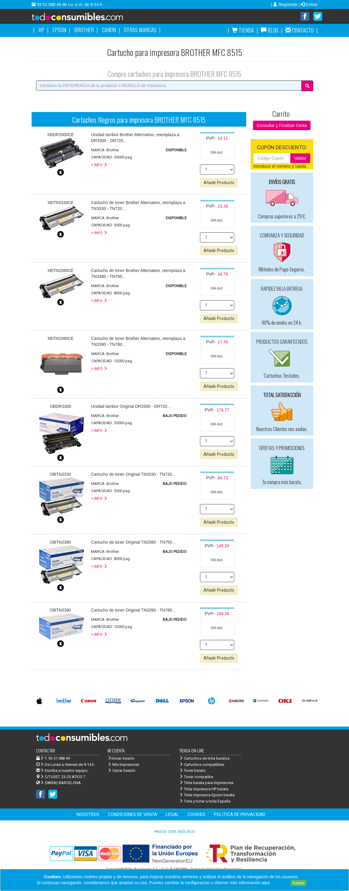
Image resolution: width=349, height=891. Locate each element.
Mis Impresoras (123, 765)
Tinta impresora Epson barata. (207, 795)
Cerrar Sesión (121, 771)
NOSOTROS (88, 814)
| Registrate (285, 4)
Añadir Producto (219, 183)
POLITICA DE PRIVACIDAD (239, 814)
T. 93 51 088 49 (57, 758)
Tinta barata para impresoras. (206, 783)
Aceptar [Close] (298, 883)
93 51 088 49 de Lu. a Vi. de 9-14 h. (69, 4)
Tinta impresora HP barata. (204, 789)
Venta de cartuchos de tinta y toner (87, 18)
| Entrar (308, 4)
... (131, 406)
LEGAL (172, 814)
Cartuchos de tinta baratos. (204, 758)
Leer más (280, 882)
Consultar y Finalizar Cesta (282, 125)
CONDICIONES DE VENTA (132, 814)
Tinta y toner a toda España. (205, 801)
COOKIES (196, 814)
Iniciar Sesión (121, 758)
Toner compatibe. (196, 777)
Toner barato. (193, 771)
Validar (300, 158)
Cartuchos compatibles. (202, 765)
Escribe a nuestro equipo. (62, 771)
